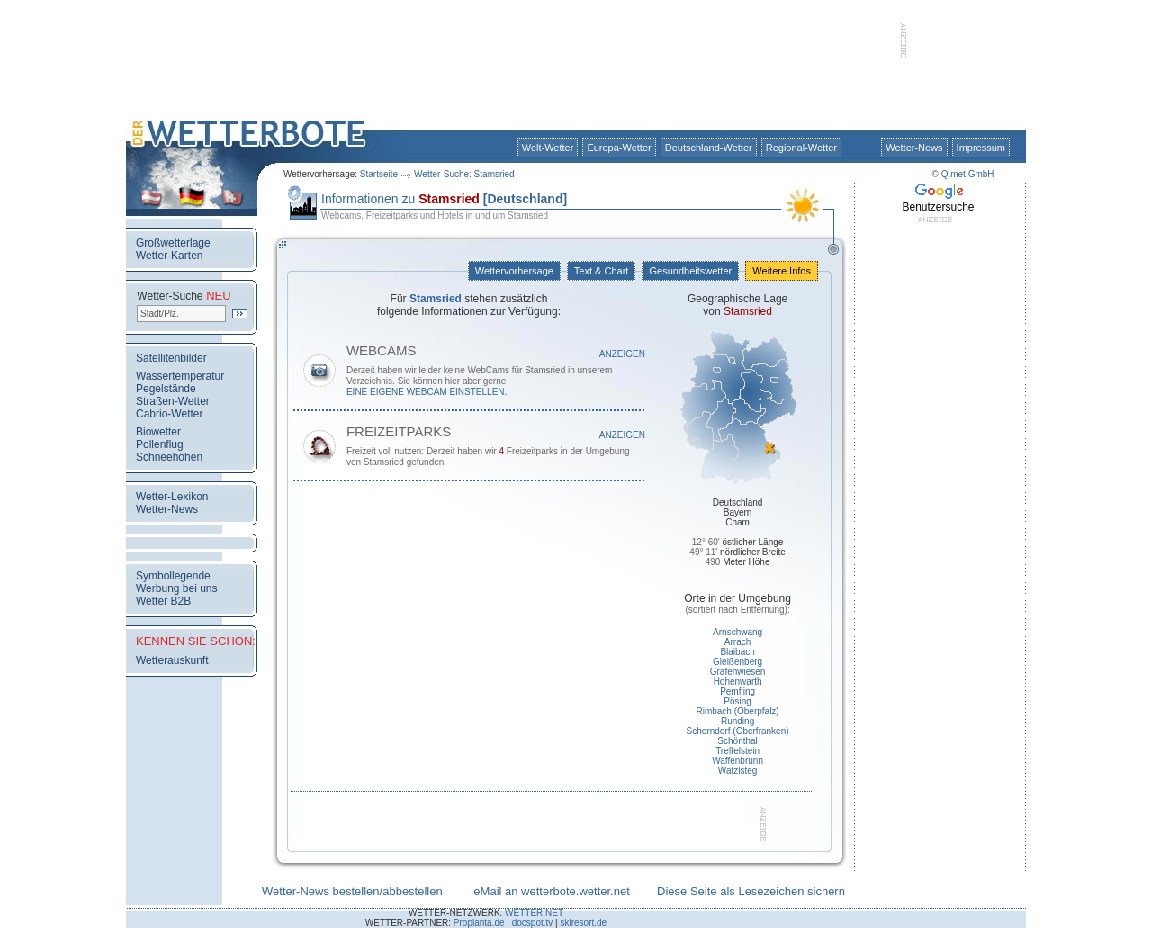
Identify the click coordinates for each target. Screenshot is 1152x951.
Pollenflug (160, 444)
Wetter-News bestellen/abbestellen (352, 891)
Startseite (379, 174)
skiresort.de (583, 923)
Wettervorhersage (514, 270)
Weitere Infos (782, 270)
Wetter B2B (163, 601)
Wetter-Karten (169, 255)
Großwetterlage (173, 243)
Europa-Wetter (619, 147)
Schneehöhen (169, 457)
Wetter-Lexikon (172, 496)
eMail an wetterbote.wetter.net (551, 891)
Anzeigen (622, 354)
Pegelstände (166, 388)
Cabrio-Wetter (169, 414)
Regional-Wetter (801, 147)
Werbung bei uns (177, 588)
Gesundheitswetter (690, 270)
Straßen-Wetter (173, 401)
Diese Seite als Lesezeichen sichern (751, 891)
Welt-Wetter (548, 147)
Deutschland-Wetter (708, 147)
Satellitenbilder (171, 358)
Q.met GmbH (967, 174)
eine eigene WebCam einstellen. (426, 392)
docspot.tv (533, 923)
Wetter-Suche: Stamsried (464, 174)
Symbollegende (173, 576)
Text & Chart (601, 270)
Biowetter (158, 432)
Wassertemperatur (180, 376)
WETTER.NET (534, 913)
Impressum (981, 147)
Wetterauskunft (172, 660)
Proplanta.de (479, 923)
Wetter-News (914, 147)
